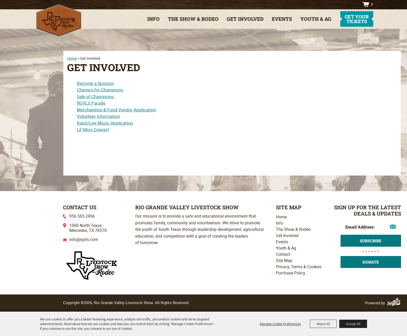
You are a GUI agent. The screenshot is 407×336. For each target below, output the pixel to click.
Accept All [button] (353, 324)
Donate (371, 262)
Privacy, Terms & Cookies (299, 267)
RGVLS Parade (91, 103)
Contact (283, 254)
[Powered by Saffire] (394, 302)
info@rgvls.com (83, 239)
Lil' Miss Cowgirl (93, 129)
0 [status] (372, 4)
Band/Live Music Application (105, 123)
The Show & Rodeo (193, 19)
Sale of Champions (95, 96)
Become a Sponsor (95, 83)
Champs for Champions (100, 90)
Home (72, 58)
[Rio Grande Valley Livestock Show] (91, 264)
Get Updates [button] (371, 241)
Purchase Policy (290, 273)
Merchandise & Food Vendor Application (116, 110)
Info (153, 19)
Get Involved (245, 19)
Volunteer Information (98, 116)
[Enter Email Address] (371, 227)
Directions (353, 4)
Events (282, 19)
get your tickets (357, 19)
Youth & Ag (315, 19)
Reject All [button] (323, 324)
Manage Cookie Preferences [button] (280, 324)
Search (345, 4)
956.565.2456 (82, 216)
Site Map (284, 260)
